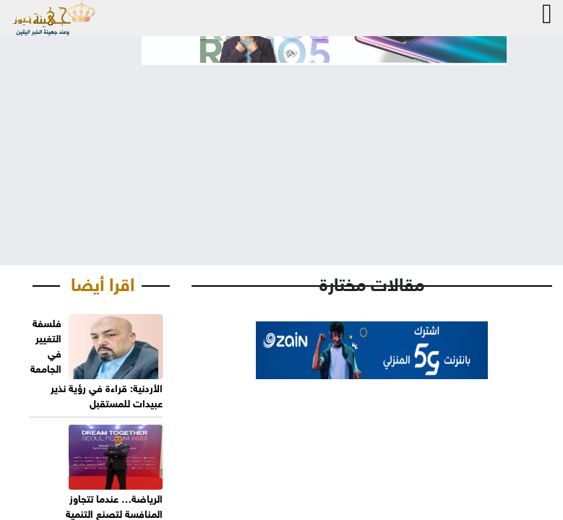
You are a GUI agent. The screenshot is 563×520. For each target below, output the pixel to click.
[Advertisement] (281, 153)
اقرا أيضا (102, 282)
